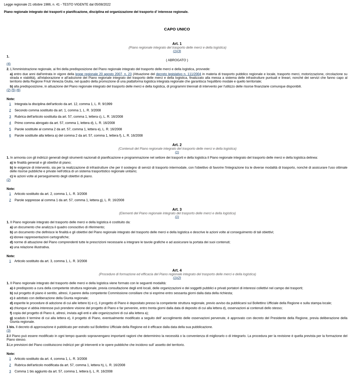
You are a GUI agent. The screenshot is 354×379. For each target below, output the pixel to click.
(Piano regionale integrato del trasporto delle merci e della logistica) (177, 47)
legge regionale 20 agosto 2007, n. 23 (103, 74)
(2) (9, 90)
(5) (14, 90)
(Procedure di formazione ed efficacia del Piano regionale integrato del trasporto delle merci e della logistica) (177, 274)
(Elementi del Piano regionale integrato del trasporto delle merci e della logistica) (177, 213)
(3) (179, 51)
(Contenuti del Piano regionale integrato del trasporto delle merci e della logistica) (177, 148)
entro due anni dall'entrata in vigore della (42, 74)
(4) (9, 64)
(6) (18, 90)
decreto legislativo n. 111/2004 (178, 74)
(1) (175, 51)
